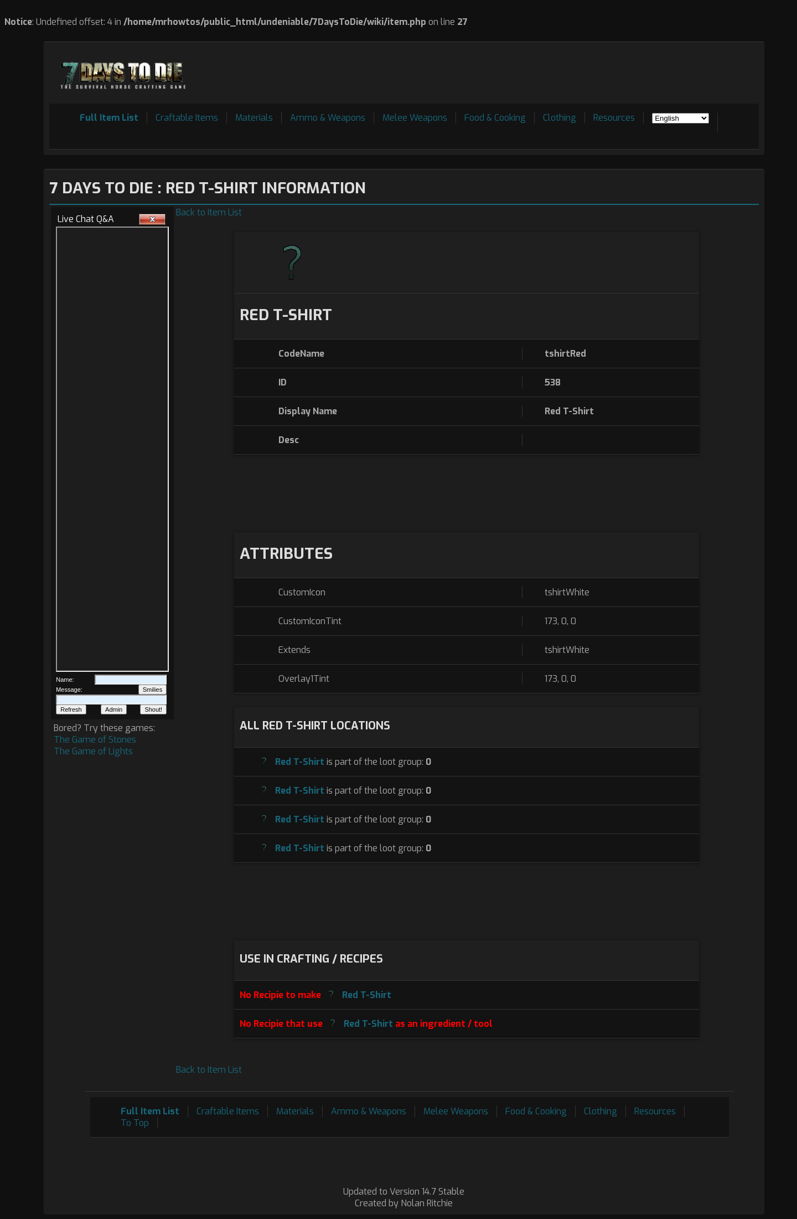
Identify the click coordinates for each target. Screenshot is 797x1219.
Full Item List (109, 118)
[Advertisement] (557, 72)
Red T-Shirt (299, 762)
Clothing (559, 118)
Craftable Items (187, 118)
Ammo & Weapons (327, 118)
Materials (254, 118)
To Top (135, 1123)
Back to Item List (209, 212)
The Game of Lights (93, 751)
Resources (614, 118)
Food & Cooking (495, 118)
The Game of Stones (95, 739)
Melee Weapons (414, 118)
